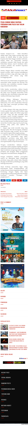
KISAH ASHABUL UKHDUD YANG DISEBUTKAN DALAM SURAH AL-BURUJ (16, 340)
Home (3, 18)
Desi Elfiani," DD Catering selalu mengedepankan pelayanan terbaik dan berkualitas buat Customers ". (18, 348)
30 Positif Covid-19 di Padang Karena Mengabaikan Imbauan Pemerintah (17, 327)
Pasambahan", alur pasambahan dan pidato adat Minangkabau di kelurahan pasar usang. (17, 333)
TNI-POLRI (24, 29)
